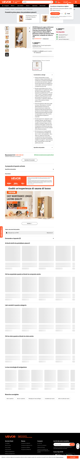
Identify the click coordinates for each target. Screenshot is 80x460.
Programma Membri (25, 443)
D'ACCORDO (72, 457)
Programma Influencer (26, 449)
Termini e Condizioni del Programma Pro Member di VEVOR (43, 451)
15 (16, 156)
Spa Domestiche (19, 9)
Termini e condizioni (62, 16)
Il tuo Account (8, 449)
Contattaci (7, 443)
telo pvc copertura (21, 398)
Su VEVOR (39, 443)
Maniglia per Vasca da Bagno (35, 398)
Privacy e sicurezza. (59, 457)
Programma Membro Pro (26, 445)
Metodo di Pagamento (10, 453)
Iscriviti (72, 444)
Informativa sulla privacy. (54, 17)
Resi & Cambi (8, 445)
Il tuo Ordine (7, 447)
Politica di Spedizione (9, 451)
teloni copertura (10, 398)
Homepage (7, 9)
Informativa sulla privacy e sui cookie (60, 448)
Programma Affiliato (25, 447)
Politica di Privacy (41, 447)
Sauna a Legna (30, 9)
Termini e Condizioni (41, 445)
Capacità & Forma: (36, 60)
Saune (24, 9)
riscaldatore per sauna (49, 398)
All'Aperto (12, 9)
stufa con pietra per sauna (63, 398)
